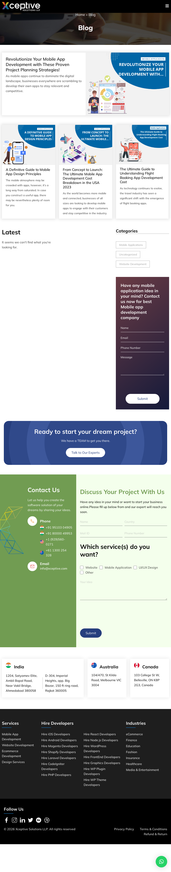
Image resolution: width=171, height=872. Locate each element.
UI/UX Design (148, 574)
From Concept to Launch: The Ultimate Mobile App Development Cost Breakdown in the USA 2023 (83, 182)
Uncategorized (128, 258)
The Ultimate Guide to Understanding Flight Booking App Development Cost (141, 179)
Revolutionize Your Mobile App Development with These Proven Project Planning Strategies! (37, 69)
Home (80, 19)
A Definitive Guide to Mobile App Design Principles (28, 175)
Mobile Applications (131, 249)
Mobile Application (118, 574)
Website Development (132, 268)
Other (89, 579)
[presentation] (109, 619)
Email (44, 570)
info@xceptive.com (53, 575)
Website (91, 574)
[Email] (32, 573)
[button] (161, 861)
